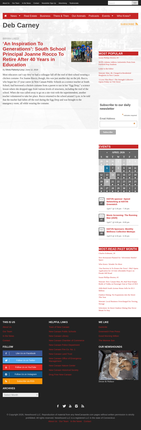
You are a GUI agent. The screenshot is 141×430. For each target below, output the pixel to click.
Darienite (103, 327)
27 (107, 188)
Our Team (15, 3)
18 (135, 175)
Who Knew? (124, 15)
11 (135, 168)
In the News (26, 3)
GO (135, 3)
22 (118, 181)
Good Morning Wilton (109, 336)
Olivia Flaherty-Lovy (15, 70)
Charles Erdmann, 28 (107, 253)
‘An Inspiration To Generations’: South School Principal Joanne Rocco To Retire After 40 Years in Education (34, 54)
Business (45, 15)
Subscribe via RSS (19, 381)
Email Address (117, 118)
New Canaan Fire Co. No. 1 (62, 349)
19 (101, 181)
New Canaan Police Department (64, 345)
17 (129, 175)
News (16, 15)
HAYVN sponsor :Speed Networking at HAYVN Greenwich (118, 202)
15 (118, 175)
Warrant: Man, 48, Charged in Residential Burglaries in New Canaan (115, 74)
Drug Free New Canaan (60, 374)
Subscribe (129, 24)
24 (129, 181)
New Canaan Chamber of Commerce (66, 340)
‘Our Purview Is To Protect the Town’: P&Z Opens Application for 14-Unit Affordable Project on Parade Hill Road (118, 270)
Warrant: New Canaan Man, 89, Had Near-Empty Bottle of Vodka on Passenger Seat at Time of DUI (118, 283)
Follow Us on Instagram (20, 374)
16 (124, 175)
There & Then (61, 15)
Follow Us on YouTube (20, 367)
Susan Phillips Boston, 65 (109, 58)
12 (101, 175)
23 (124, 181)
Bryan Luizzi (11, 38)
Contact (36, 3)
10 (129, 168)
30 (107, 161)
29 (101, 161)
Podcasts (94, 15)
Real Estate (30, 15)
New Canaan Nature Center (62, 365)
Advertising (63, 3)
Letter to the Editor (106, 69)
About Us (6, 3)
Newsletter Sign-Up (49, 3)
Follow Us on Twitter (19, 360)
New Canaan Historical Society (63, 370)
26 (101, 188)
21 (112, 181)
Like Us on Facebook (19, 353)
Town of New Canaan (59, 327)
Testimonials (74, 3)
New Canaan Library (58, 336)
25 (135, 181)
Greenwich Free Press (109, 331)
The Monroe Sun (107, 340)
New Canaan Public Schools (62, 331)
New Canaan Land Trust (60, 354)
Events (108, 15)
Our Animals (79, 15)
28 (112, 188)
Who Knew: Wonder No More (110, 264)
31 (112, 161)
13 (107, 175)
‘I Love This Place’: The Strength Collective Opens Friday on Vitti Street (116, 80)
